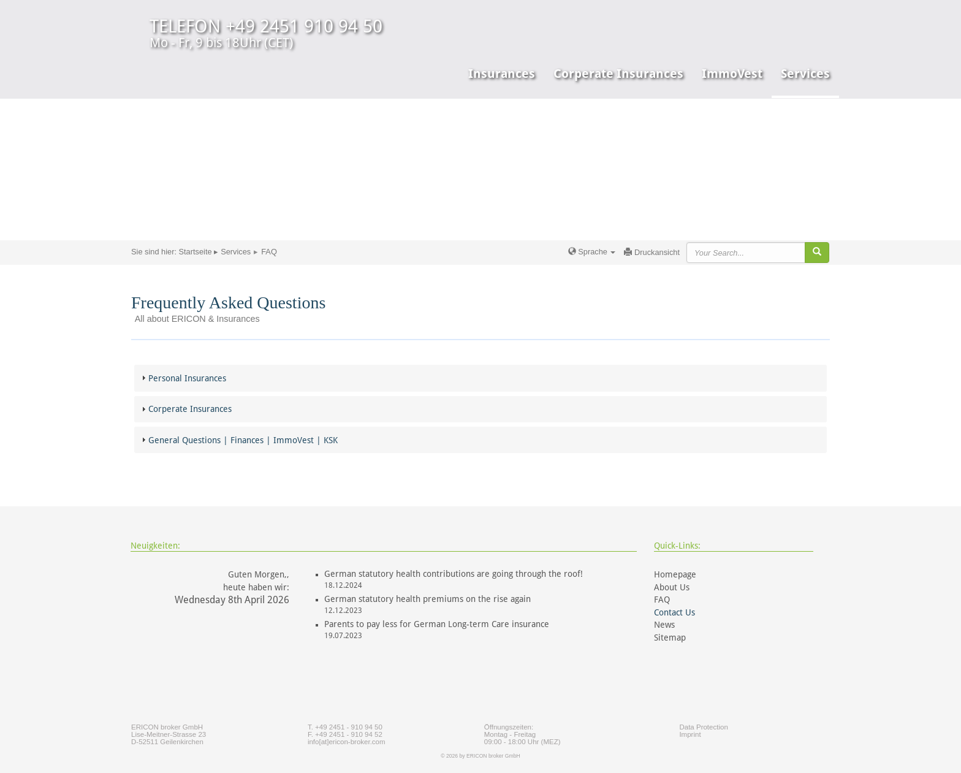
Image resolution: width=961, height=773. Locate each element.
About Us (671, 587)
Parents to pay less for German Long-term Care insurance (436, 624)
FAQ (662, 599)
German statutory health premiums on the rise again (427, 599)
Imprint (690, 734)
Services (236, 251)
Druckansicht (652, 252)
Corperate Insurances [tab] (185, 409)
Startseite (195, 251)
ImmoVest (732, 73)
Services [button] (805, 73)
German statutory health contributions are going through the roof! (453, 574)
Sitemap (670, 637)
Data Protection (703, 727)
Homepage (675, 574)
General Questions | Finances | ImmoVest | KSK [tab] (238, 440)
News (664, 625)
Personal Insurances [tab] (182, 378)
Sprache (592, 251)
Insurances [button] (501, 73)
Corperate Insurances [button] (618, 73)
